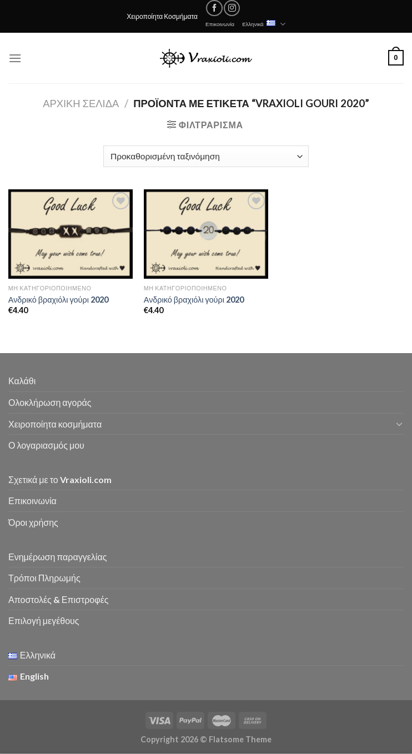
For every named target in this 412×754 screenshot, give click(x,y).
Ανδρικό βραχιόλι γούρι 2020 (58, 299)
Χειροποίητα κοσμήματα (55, 424)
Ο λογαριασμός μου (46, 445)
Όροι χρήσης (33, 522)
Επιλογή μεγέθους (43, 620)
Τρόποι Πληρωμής (44, 577)
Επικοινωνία (219, 24)
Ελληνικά (263, 24)
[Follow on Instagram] (232, 8)
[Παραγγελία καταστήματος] (205, 156)
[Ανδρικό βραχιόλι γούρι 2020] (70, 234)
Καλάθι (22, 380)
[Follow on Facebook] (214, 8)
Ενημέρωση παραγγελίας (57, 556)
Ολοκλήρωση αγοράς (50, 402)
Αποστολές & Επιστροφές (58, 599)
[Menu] (15, 58)
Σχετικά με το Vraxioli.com (60, 479)
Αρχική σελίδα (81, 103)
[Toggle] (399, 423)
